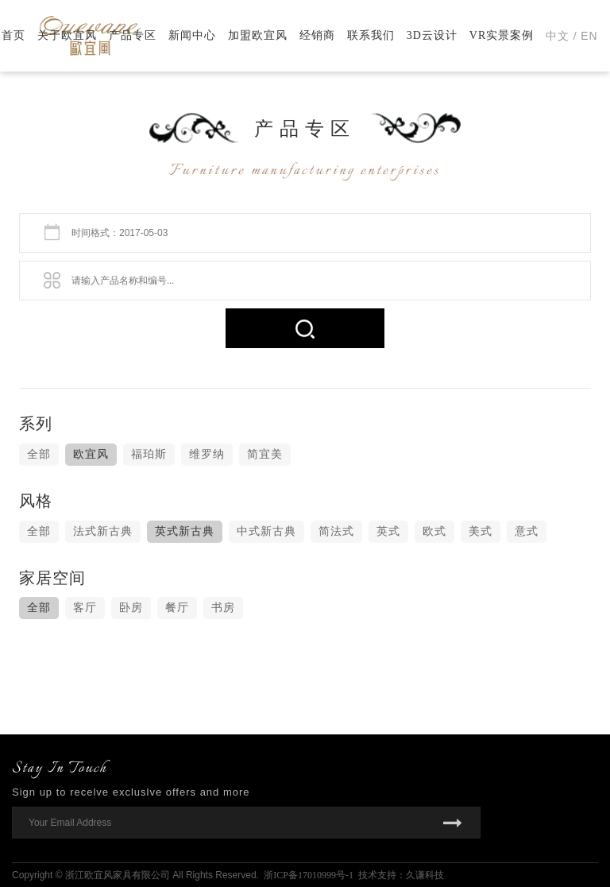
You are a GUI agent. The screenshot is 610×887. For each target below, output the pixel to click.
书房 (223, 608)
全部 (39, 454)
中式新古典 (266, 531)
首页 (13, 35)
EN (589, 35)
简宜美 (265, 454)
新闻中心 (192, 35)
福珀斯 (149, 454)
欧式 (434, 531)
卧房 (131, 608)
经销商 (317, 35)
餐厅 (177, 608)
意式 (527, 531)
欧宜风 (91, 454)
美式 (480, 531)
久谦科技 (425, 875)
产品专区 (132, 35)
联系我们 (371, 35)
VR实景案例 (501, 35)
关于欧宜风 (67, 35)
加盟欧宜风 (258, 35)
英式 (388, 531)
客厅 (85, 608)
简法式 (336, 531)
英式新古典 (184, 531)
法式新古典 (103, 531)
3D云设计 (432, 35)
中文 (557, 36)
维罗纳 (207, 454)
